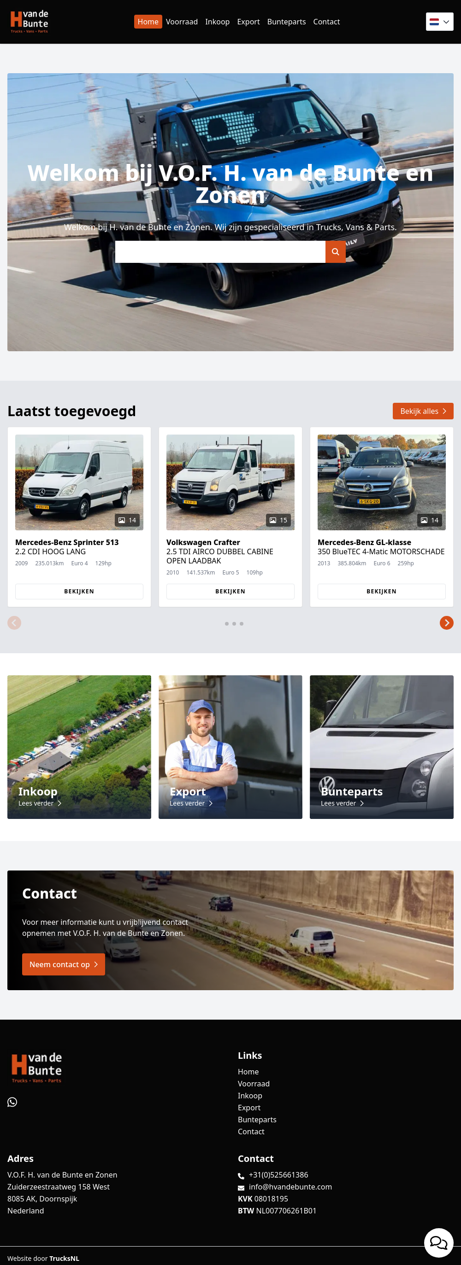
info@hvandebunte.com (290, 1187)
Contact (326, 22)
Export (248, 22)
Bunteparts (286, 22)
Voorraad (182, 22)
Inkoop (217, 22)
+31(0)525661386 (278, 1175)
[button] (14, 623)
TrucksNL (64, 1258)
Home (148, 22)
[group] (79, 517)
